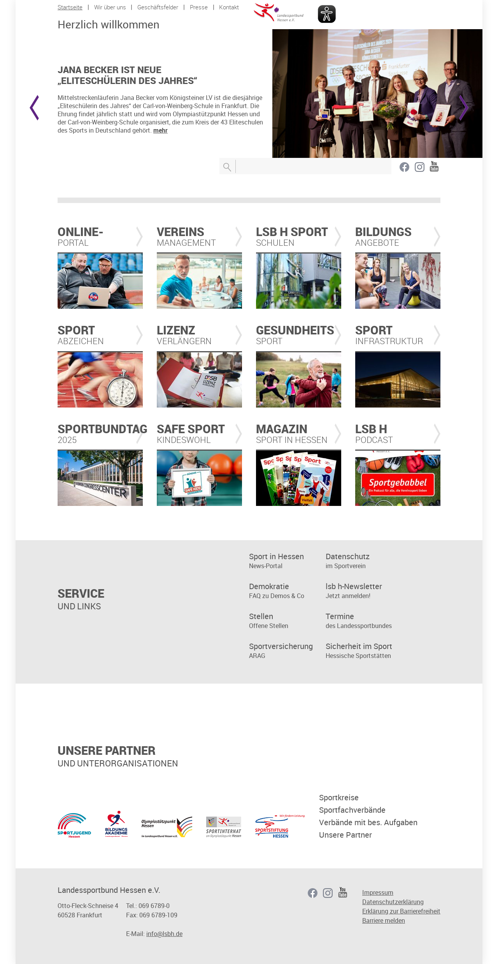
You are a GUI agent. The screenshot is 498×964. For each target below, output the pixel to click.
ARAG (287, 651)
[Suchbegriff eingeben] (305, 166)
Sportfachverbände (352, 810)
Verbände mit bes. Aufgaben (368, 822)
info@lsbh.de (164, 933)
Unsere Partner (345, 835)
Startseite (70, 7)
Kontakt (229, 7)
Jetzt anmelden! (364, 591)
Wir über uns (110, 7)
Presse (199, 7)
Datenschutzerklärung (393, 902)
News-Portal (287, 561)
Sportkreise (339, 797)
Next (463, 108)
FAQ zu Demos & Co (287, 591)
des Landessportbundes (364, 621)
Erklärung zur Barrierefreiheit (401, 911)
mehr (160, 130)
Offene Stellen (287, 621)
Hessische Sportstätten (364, 651)
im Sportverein (364, 561)
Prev (34, 108)
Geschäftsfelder (157, 7)
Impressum (377, 892)
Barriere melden (383, 920)
